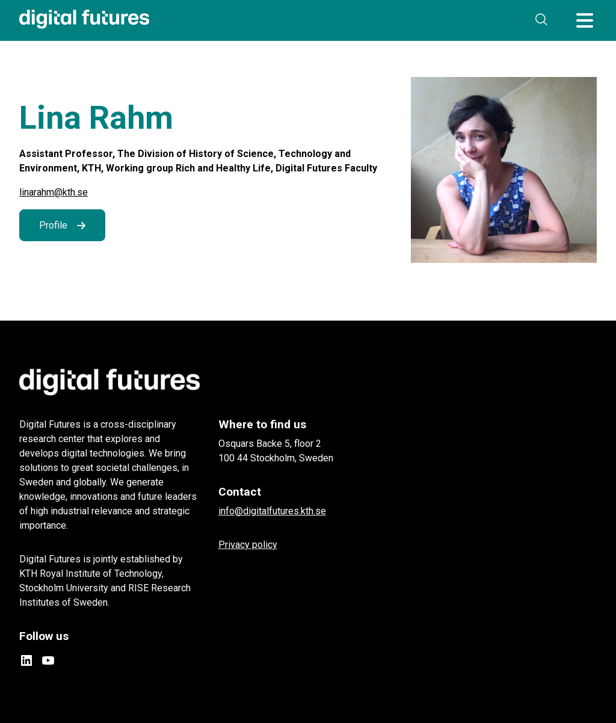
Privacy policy (247, 544)
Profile (53, 225)
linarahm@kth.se (53, 192)
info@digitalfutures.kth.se (272, 511)
